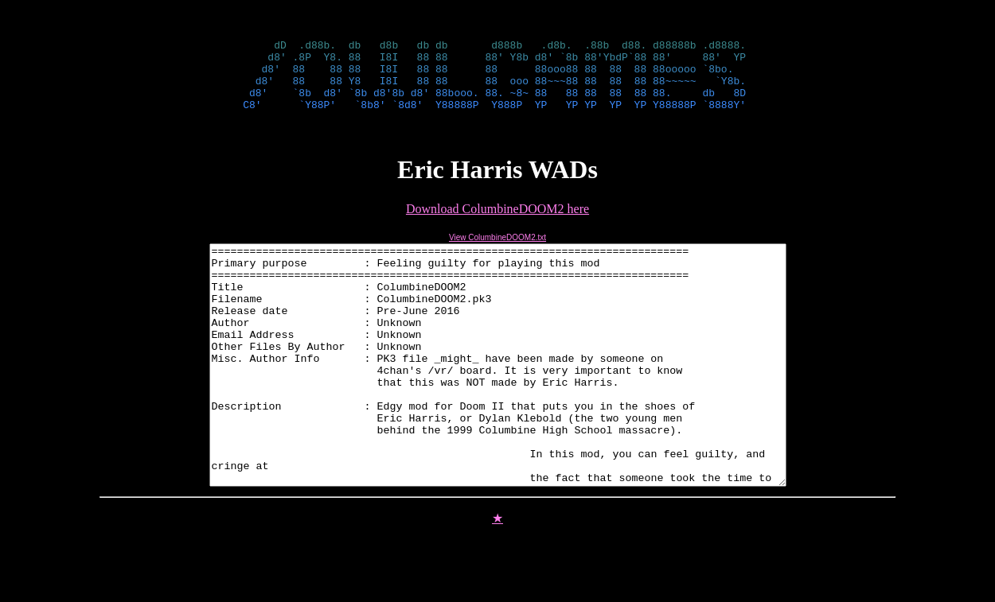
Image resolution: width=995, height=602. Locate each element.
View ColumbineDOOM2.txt (497, 251)
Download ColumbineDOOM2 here (497, 223)
